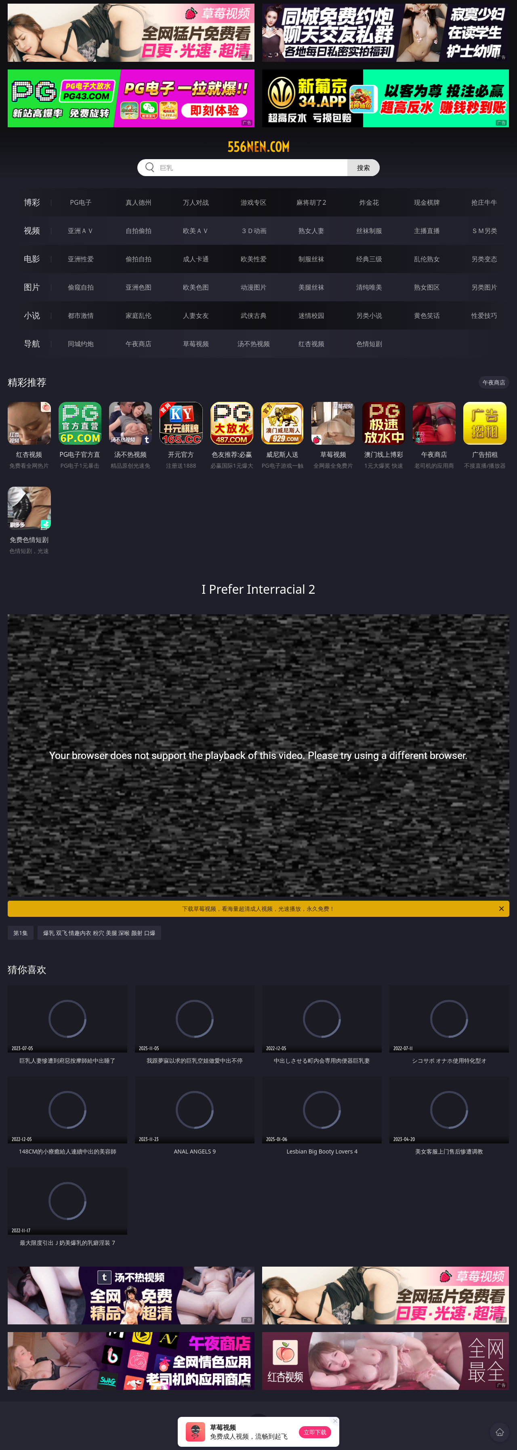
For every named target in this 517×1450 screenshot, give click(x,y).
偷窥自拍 (81, 287)
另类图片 (484, 287)
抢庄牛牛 (484, 202)
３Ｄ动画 (254, 230)
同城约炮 (81, 343)
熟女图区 (427, 287)
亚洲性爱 (81, 258)
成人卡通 (196, 258)
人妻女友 (196, 315)
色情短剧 (369, 343)
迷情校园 (311, 315)
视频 (32, 230)
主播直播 (427, 230)
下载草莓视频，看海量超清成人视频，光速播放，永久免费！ (343, 909)
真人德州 (138, 202)
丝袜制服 (369, 230)
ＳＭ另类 (484, 230)
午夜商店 (138, 343)
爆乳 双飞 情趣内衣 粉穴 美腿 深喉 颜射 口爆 (99, 933)
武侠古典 (254, 315)
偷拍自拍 (138, 258)
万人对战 (196, 202)
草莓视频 (196, 343)
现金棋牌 (427, 202)
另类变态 (484, 258)
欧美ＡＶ (196, 230)
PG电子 (80, 202)
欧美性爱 (254, 258)
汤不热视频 (253, 343)
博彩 (32, 202)
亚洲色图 (138, 287)
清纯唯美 (369, 287)
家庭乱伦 (138, 315)
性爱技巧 (484, 315)
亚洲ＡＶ (81, 230)
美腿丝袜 (311, 287)
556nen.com (258, 147)
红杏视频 (311, 343)
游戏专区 (254, 202)
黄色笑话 (427, 315)
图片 (32, 287)
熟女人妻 (311, 230)
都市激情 (81, 315)
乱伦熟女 (427, 258)
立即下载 (315, 1432)
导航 (32, 343)
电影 (32, 258)
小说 (32, 315)
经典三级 (369, 258)
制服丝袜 (311, 258)
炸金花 (369, 202)
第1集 (20, 933)
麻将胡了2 (311, 202)
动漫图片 (254, 287)
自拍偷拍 (138, 230)
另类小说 (369, 315)
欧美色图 (196, 287)
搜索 (363, 167)
